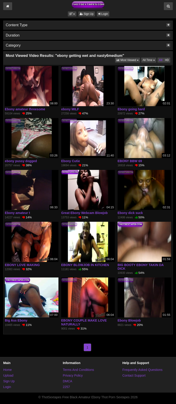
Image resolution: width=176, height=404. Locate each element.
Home (7, 370)
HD (167, 60)
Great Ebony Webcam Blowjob (84, 213)
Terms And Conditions (78, 370)
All (160, 60)
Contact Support (134, 375)
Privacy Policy (73, 375)
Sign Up (87, 14)
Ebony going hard (131, 109)
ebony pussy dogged (21, 161)
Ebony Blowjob (129, 320)
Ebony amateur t (17, 213)
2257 (66, 387)
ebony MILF (70, 109)
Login (103, 14)
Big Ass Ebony (16, 320)
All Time (149, 60)
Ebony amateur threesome (25, 109)
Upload (8, 375)
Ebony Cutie (70, 161)
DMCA (67, 381)
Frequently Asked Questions (142, 370)
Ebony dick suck (130, 213)
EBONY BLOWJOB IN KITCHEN (85, 265)
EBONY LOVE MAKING (22, 265)
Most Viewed (128, 60)
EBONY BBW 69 (130, 161)
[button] (72, 13)
